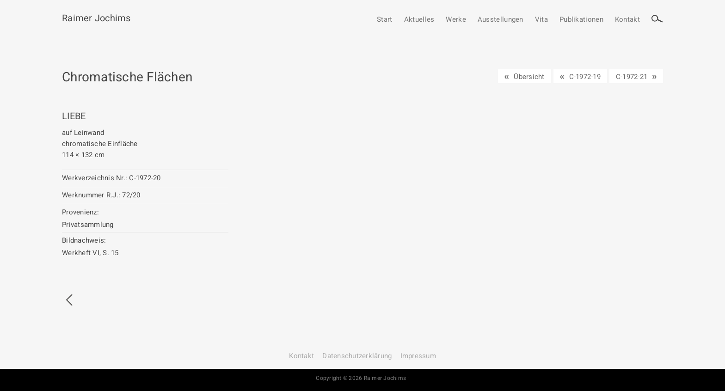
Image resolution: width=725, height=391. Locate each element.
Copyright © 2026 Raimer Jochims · (362, 378)
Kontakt (627, 19)
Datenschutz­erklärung (357, 356)
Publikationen (581, 19)
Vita (541, 19)
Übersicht (529, 77)
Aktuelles (419, 19)
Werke (456, 19)
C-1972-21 (631, 77)
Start (385, 19)
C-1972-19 (585, 77)
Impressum (418, 356)
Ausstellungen (500, 19)
